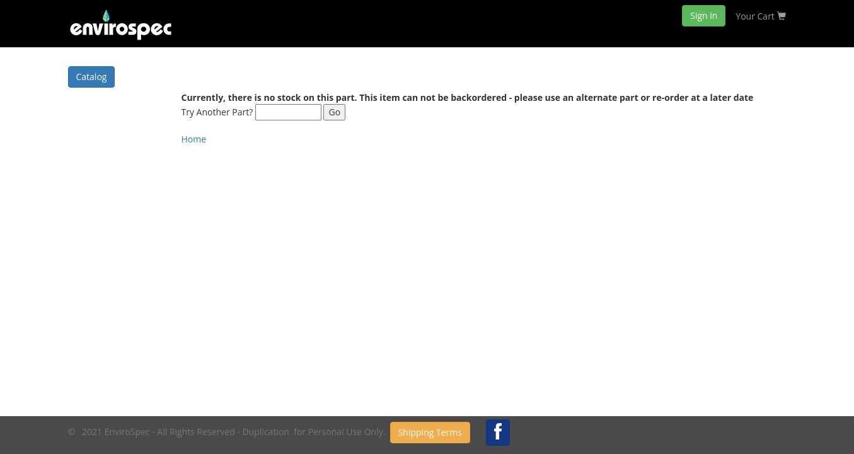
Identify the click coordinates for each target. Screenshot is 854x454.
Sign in (703, 15)
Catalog (91, 77)
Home (194, 139)
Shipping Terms (430, 432)
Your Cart (760, 16)
